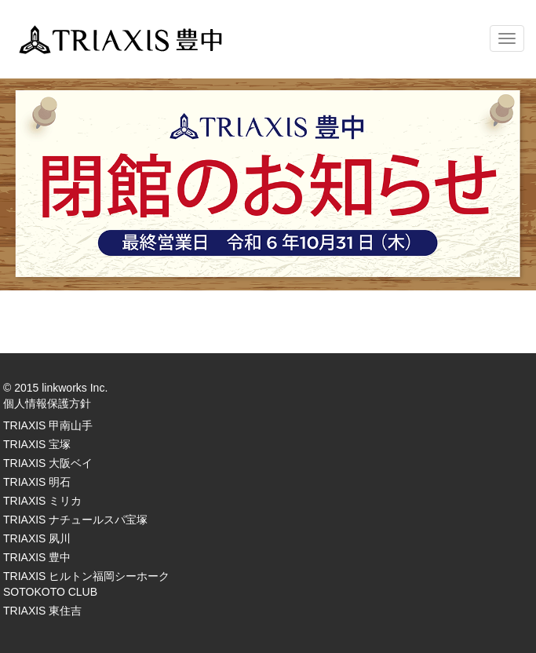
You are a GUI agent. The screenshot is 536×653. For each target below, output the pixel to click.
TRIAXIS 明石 (37, 482)
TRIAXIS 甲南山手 (48, 425)
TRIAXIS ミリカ (42, 500)
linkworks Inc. (75, 387)
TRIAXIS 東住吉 (42, 610)
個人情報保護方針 (47, 403)
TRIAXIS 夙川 (37, 538)
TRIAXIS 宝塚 (37, 444)
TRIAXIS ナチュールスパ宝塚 (75, 519)
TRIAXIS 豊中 (37, 557)
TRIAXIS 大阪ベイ (48, 463)
